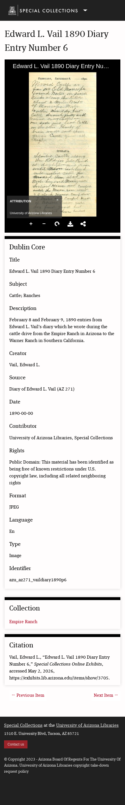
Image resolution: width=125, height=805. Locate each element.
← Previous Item (28, 695)
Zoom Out (44, 224)
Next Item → (106, 695)
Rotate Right (57, 224)
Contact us (16, 744)
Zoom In (31, 224)
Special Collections (23, 725)
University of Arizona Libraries (87, 725)
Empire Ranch (23, 622)
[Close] (57, 200)
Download (70, 224)
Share (83, 224)
